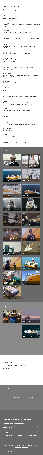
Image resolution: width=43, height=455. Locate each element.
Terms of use (18, 447)
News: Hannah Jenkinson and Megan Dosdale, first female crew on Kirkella (21, 46)
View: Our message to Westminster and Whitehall (21, 82)
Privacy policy (25, 447)
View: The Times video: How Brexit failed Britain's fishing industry (21, 95)
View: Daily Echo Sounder (21, 135)
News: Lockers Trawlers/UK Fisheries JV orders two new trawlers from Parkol (21, 24)
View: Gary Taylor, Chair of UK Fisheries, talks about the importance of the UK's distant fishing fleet (21, 17)
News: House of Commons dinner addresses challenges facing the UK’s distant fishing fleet (21, 75)
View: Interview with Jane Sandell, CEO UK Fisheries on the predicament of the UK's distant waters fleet (21, 110)
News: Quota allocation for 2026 (21, 10)
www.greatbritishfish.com (32, 435)
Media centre (31, 445)
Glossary (36, 445)
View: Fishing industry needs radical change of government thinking (21, 123)
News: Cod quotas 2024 (21, 129)
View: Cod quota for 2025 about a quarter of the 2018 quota (21, 53)
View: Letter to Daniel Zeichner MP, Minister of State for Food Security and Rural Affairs (21, 67)
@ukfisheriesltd (15, 397)
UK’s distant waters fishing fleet (9, 2)
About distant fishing (9, 445)
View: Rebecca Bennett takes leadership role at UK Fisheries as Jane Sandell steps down (21, 38)
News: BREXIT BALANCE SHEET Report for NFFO (21, 141)
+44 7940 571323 (7, 368)
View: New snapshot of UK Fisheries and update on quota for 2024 (21, 117)
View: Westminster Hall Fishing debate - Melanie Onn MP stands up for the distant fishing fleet (21, 60)
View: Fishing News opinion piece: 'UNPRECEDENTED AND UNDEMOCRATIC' (21, 89)
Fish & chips (24, 445)
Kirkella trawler (17, 445)
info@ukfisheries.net (7, 432)
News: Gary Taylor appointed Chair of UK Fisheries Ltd (21, 31)
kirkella (20, 401)
